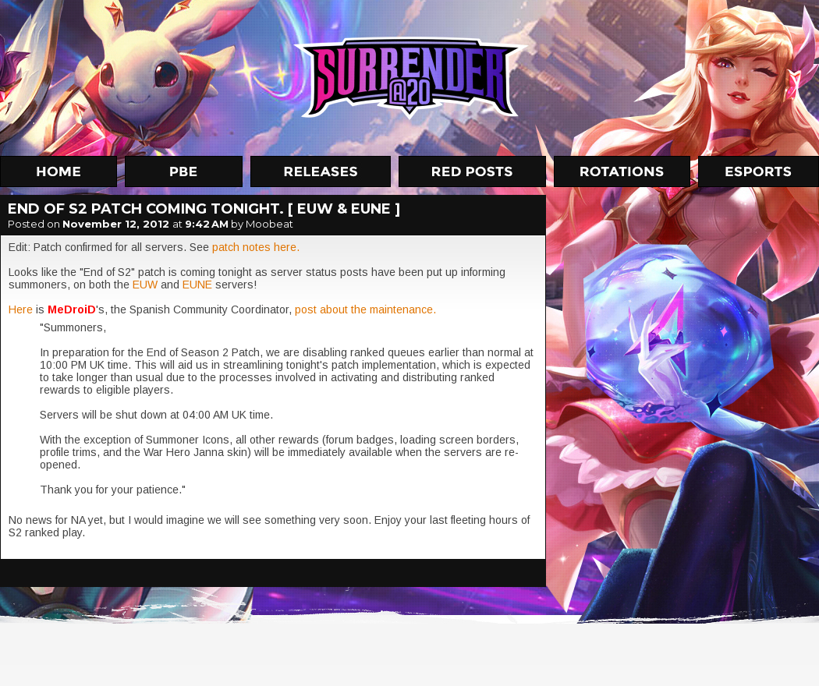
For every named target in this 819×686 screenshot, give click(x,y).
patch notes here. (254, 247)
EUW (147, 284)
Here (22, 309)
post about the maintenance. (365, 309)
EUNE (199, 284)
